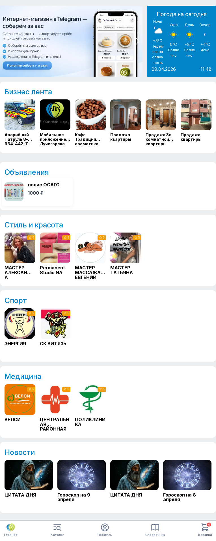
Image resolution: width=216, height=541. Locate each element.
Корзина (205, 530)
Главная (11, 529)
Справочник (155, 530)
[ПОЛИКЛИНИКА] (90, 407)
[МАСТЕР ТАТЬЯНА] (125, 256)
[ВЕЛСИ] (20, 407)
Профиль (105, 530)
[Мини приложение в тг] (71, 41)
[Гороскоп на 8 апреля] (187, 483)
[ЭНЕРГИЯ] (20, 331)
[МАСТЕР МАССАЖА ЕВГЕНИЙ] (90, 256)
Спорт (16, 300)
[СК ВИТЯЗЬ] (55, 331)
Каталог (57, 530)
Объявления (27, 172)
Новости (20, 452)
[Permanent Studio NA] (55, 256)
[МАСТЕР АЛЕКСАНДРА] (20, 256)
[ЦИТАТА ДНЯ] (29, 483)
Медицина (23, 376)
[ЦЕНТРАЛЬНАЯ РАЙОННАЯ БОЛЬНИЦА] (55, 407)
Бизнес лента (28, 91)
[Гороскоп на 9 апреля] (81, 483)
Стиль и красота (34, 224)
